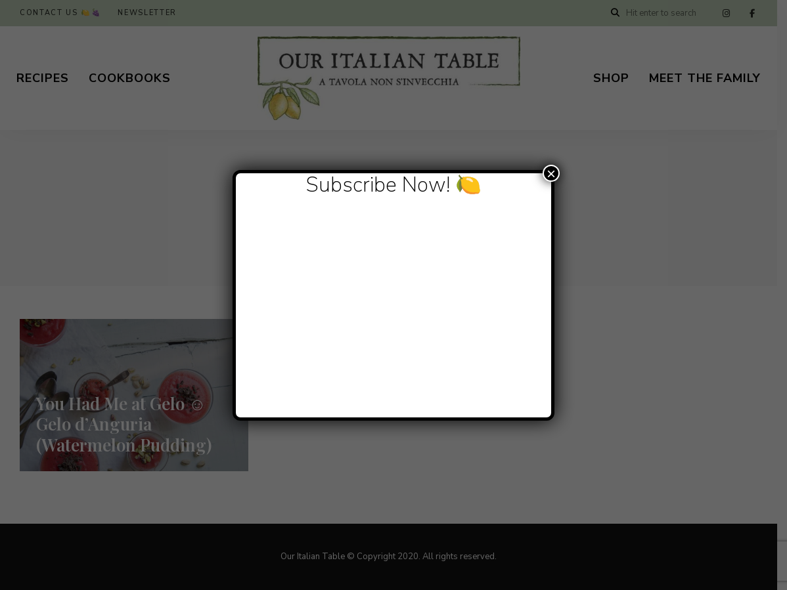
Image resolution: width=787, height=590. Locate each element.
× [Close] (551, 173)
